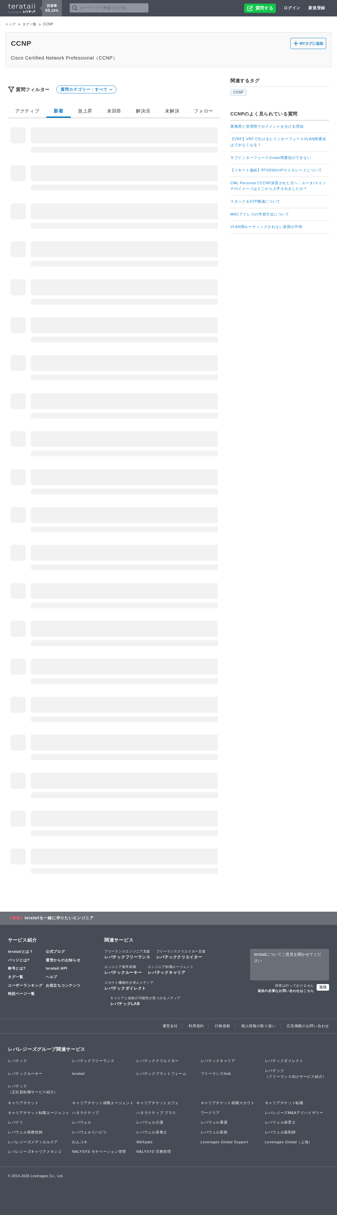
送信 (322, 987)
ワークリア (210, 1113)
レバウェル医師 (214, 1132)
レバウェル (81, 1122)
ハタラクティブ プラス (156, 1113)
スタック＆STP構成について (255, 201)
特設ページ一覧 (21, 994)
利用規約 (196, 1026)
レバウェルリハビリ (89, 1132)
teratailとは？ (20, 951)
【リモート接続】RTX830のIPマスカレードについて (276, 170)
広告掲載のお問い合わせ (308, 1026)
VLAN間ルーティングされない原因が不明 (266, 227)
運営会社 (170, 1026)
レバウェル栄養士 (151, 1132)
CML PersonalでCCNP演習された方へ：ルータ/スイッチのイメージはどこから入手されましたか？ (278, 186)
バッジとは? (19, 960)
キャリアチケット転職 (284, 1103)
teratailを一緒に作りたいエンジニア (59, 918)
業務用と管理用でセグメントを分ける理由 (266, 126)
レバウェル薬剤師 (280, 1132)
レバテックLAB (145, 1001)
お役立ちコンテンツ (63, 985)
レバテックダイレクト (129, 985)
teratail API (56, 968)
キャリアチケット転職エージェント (38, 1113)
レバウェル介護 (149, 1122)
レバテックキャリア (171, 969)
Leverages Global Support (224, 1142)
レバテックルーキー (123, 969)
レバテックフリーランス (127, 954)
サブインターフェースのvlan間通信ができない (270, 158)
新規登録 (316, 8)
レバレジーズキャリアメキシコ (35, 1151)
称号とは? (17, 968)
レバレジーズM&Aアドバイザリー (294, 1113)
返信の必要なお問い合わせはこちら (286, 991)
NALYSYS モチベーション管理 (99, 1151)
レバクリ (15, 1122)
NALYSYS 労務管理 (153, 1151)
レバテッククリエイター (181, 954)
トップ (10, 24)
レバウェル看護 (214, 1122)
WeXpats (144, 1142)
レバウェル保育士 (280, 1122)
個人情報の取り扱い (258, 1026)
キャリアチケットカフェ (157, 1103)
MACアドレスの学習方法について (259, 214)
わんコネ (80, 1142)
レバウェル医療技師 (25, 1132)
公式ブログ (55, 951)
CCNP (238, 92)
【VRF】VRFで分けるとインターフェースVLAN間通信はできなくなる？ (278, 142)
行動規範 (222, 1026)
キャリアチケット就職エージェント (103, 1103)
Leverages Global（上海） (288, 1142)
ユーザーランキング (25, 985)
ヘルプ (51, 977)
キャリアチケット (23, 1103)
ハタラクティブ (85, 1113)
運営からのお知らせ (63, 960)
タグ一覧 (29, 24)
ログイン (292, 8)
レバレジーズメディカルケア (33, 1142)
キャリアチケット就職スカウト (228, 1103)
